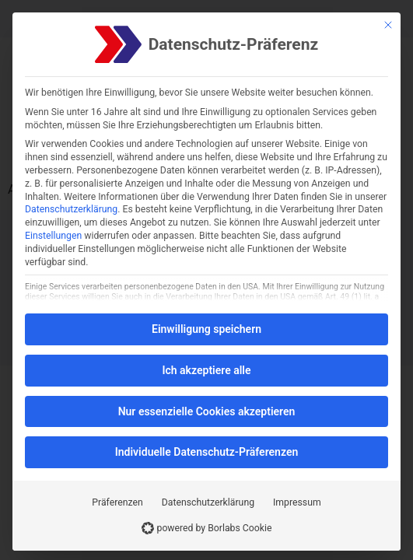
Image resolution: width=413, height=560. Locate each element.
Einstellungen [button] (53, 235)
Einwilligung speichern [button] (206, 329)
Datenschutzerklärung (71, 209)
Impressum (297, 502)
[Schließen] (388, 24)
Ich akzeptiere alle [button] (206, 370)
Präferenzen (117, 502)
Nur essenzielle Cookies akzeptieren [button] (207, 411)
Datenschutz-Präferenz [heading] (233, 44)
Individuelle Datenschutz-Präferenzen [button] (207, 452)
